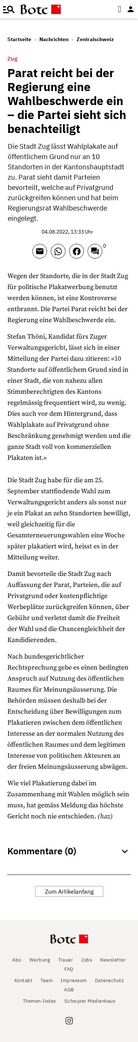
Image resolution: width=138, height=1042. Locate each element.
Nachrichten (53, 39)
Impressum (74, 980)
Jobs (86, 960)
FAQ (69, 969)
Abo (16, 960)
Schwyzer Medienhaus (90, 1001)
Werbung (39, 960)
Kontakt (23, 980)
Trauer (65, 960)
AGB (69, 990)
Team (46, 980)
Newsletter (113, 960)
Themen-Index (39, 1001)
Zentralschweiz (95, 39)
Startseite (19, 39)
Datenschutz (109, 980)
